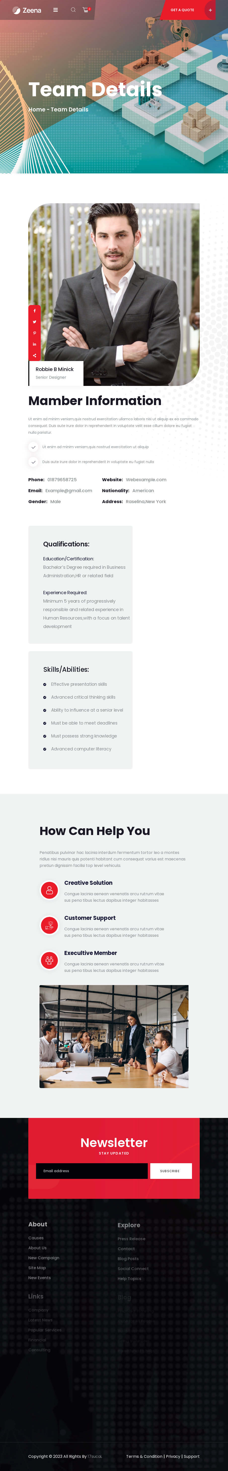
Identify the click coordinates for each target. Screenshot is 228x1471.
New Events (39, 1281)
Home (36, 109)
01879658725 (62, 479)
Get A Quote (191, 9)
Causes (36, 1241)
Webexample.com (146, 479)
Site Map (37, 1271)
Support (192, 1456)
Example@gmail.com (68, 490)
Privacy (173, 1456)
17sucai (94, 1456)
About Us (37, 1251)
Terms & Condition (144, 1456)
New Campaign (43, 1261)
